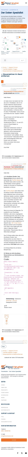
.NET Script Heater (16, 223)
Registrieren (18, 156)
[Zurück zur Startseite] (10, 3)
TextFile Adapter (10, 190)
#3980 (24, 88)
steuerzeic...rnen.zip (11, 300)
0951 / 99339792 (5, 431)
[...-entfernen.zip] (6, 323)
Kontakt (14, 440)
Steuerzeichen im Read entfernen (13, 91)
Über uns (4, 387)
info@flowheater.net (7, 436)
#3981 (24, 164)
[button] (26, 3)
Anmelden (8, 156)
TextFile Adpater (16, 180)
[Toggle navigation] (5, 60)
